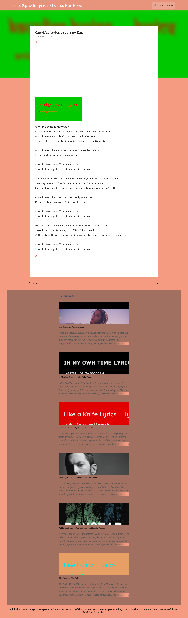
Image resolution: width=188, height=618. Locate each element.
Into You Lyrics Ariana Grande (71, 327)
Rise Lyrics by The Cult (68, 578)
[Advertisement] (94, 69)
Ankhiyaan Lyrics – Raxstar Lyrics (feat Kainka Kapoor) (82, 528)
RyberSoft (99, 612)
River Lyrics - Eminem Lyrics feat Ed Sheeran (78, 478)
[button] (36, 42)
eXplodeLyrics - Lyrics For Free (50, 5)
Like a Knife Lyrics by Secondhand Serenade (77, 427)
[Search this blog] (159, 5)
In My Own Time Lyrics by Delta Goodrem (77, 377)
